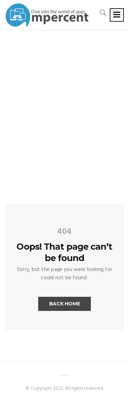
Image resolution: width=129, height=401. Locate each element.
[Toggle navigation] (117, 15)
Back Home (64, 304)
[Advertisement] (64, 97)
